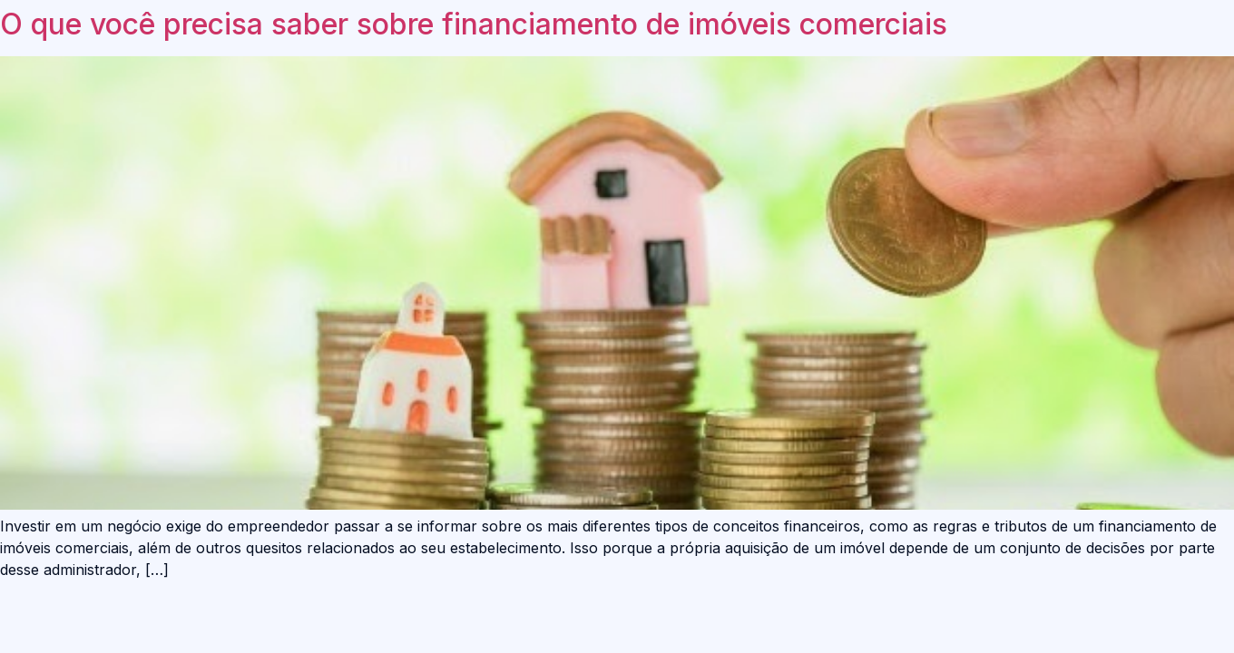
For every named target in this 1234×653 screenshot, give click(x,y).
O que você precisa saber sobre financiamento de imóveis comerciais (473, 24)
